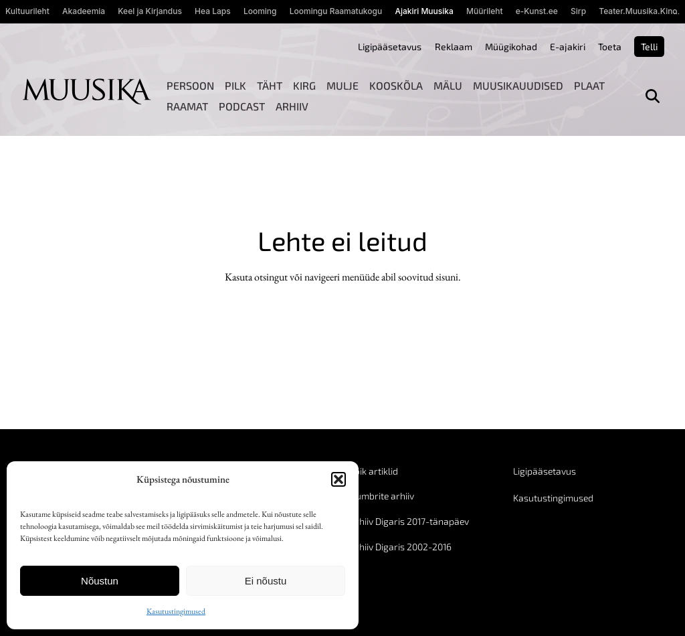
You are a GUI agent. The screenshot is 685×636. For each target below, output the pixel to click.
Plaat (589, 85)
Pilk (235, 85)
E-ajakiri (567, 46)
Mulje (342, 85)
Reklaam (453, 46)
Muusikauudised (518, 85)
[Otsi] (652, 96)
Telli (649, 46)
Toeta (609, 46)
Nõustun (99, 580)
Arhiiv (292, 106)
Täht (269, 85)
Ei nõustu (266, 580)
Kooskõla (396, 85)
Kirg (304, 85)
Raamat (187, 106)
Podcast (242, 106)
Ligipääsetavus (389, 46)
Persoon (190, 85)
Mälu (447, 85)
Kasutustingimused (175, 611)
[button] (338, 479)
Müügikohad (511, 46)
